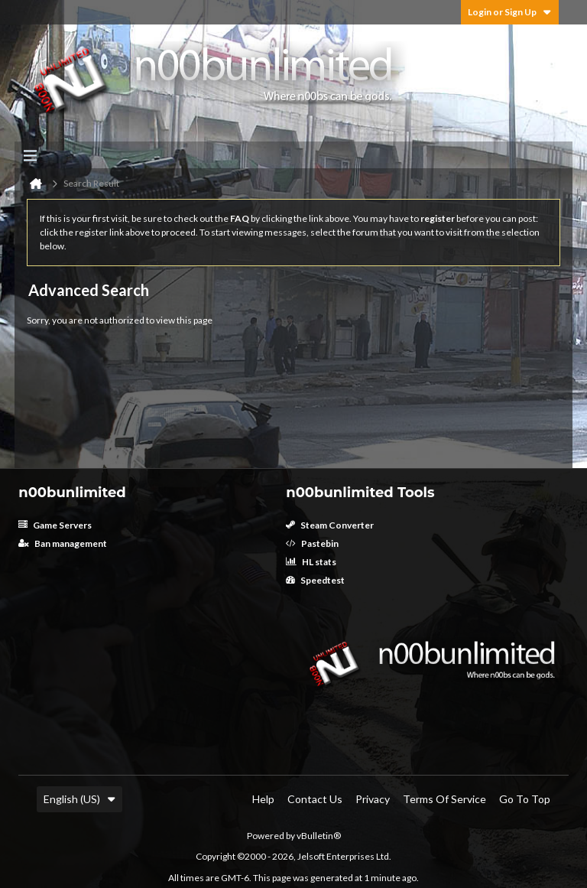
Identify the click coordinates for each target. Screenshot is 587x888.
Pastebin (312, 543)
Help (263, 798)
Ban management (62, 543)
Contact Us (314, 798)
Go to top (524, 798)
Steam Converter (330, 525)
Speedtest (315, 580)
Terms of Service (444, 798)
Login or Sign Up (510, 12)
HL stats (311, 562)
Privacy (372, 798)
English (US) (79, 798)
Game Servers (55, 525)
